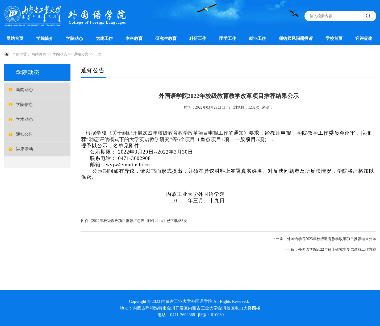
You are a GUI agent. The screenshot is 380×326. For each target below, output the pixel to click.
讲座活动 (24, 149)
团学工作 (227, 38)
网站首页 (14, 38)
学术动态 (24, 119)
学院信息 (24, 104)
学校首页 (334, 38)
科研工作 (197, 38)
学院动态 (74, 38)
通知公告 (80, 54)
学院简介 (44, 38)
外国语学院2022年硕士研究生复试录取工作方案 (337, 249)
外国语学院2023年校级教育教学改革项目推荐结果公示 (331, 239)
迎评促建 (363, 38)
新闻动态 (24, 89)
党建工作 (104, 38)
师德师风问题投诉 (296, 38)
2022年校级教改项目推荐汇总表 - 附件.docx (127, 221)
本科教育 (134, 38)
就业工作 (257, 38)
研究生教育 (166, 38)
